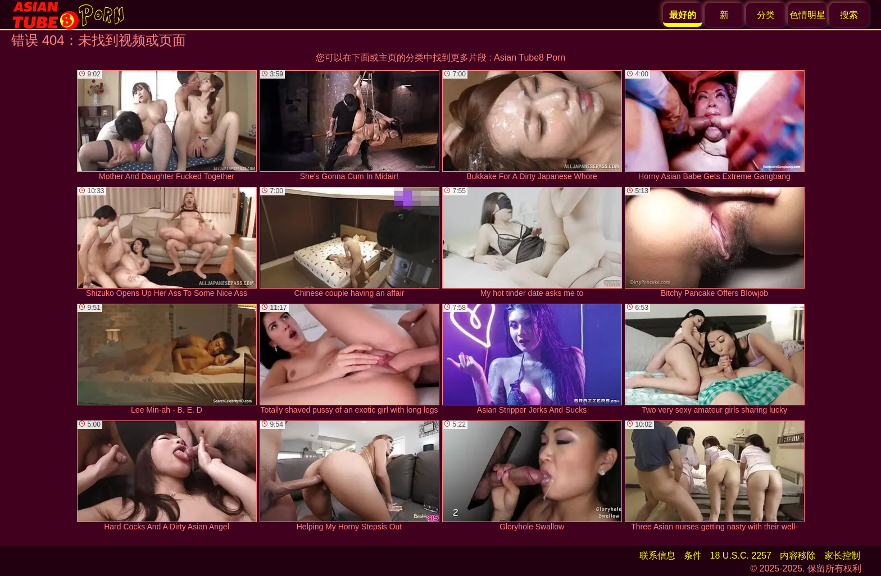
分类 (766, 15)
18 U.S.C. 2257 (740, 555)
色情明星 (807, 15)
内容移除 (798, 555)
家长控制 (842, 555)
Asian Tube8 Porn (529, 57)
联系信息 (657, 555)
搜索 (849, 15)
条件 (693, 555)
